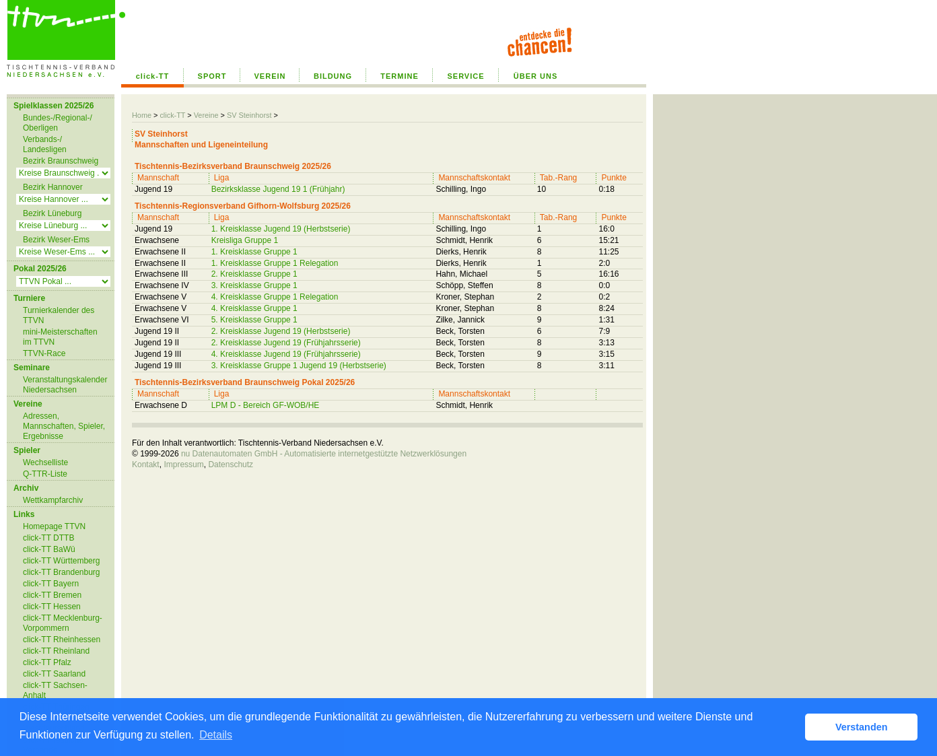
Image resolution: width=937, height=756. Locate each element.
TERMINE (399, 76)
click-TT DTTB (48, 538)
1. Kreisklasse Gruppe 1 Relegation (275, 263)
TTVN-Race (44, 353)
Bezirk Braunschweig (60, 161)
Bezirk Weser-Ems (56, 239)
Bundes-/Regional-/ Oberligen (57, 123)
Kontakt (146, 464)
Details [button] (215, 735)
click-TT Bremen (52, 595)
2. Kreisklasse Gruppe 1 (254, 274)
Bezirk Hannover (53, 187)
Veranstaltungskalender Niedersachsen (65, 384)
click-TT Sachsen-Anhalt (55, 690)
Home (141, 115)
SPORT (212, 76)
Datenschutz (230, 464)
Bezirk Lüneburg (52, 213)
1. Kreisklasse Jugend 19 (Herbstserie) (281, 229)
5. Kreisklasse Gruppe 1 (254, 319)
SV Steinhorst (249, 115)
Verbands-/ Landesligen (45, 144)
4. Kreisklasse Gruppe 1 (254, 308)
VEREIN (270, 76)
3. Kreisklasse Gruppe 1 (254, 285)
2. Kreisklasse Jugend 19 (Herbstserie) (281, 331)
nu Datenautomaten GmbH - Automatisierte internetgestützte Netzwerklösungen (323, 453)
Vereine (206, 115)
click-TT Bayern (51, 583)
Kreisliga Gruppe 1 (244, 240)
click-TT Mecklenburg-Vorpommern (62, 623)
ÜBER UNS (535, 76)
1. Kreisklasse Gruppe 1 (254, 251)
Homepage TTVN (54, 526)
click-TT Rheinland (56, 651)
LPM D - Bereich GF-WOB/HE (265, 405)
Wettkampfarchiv (53, 500)
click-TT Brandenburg (61, 572)
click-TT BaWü (49, 549)
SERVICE (465, 76)
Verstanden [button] (861, 727)
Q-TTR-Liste (45, 474)
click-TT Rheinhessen (61, 639)
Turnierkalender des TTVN (58, 315)
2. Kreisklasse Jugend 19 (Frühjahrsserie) (286, 342)
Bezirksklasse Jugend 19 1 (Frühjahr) (278, 189)
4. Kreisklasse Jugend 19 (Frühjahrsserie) (286, 354)
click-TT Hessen (52, 606)
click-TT (153, 76)
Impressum (183, 464)
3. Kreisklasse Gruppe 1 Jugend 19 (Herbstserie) (298, 365)
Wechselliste (45, 462)
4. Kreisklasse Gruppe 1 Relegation (275, 297)
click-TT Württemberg (61, 560)
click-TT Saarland (54, 674)
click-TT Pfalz (47, 662)
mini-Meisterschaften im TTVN (60, 337)
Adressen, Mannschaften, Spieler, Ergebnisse (64, 426)
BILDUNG (333, 76)
